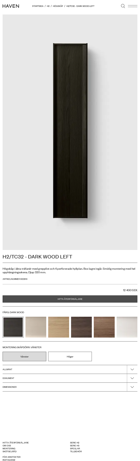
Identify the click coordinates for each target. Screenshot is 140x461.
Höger (70, 356)
